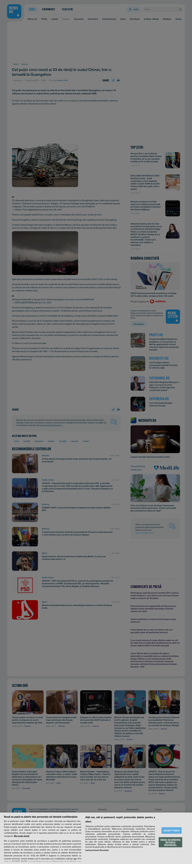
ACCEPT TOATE (171, 830)
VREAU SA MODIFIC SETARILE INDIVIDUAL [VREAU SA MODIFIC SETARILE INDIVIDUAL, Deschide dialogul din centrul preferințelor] (170, 842)
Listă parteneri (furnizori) (96, 850)
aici (75, 858)
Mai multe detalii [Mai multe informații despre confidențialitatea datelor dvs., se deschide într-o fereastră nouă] (21, 835)
